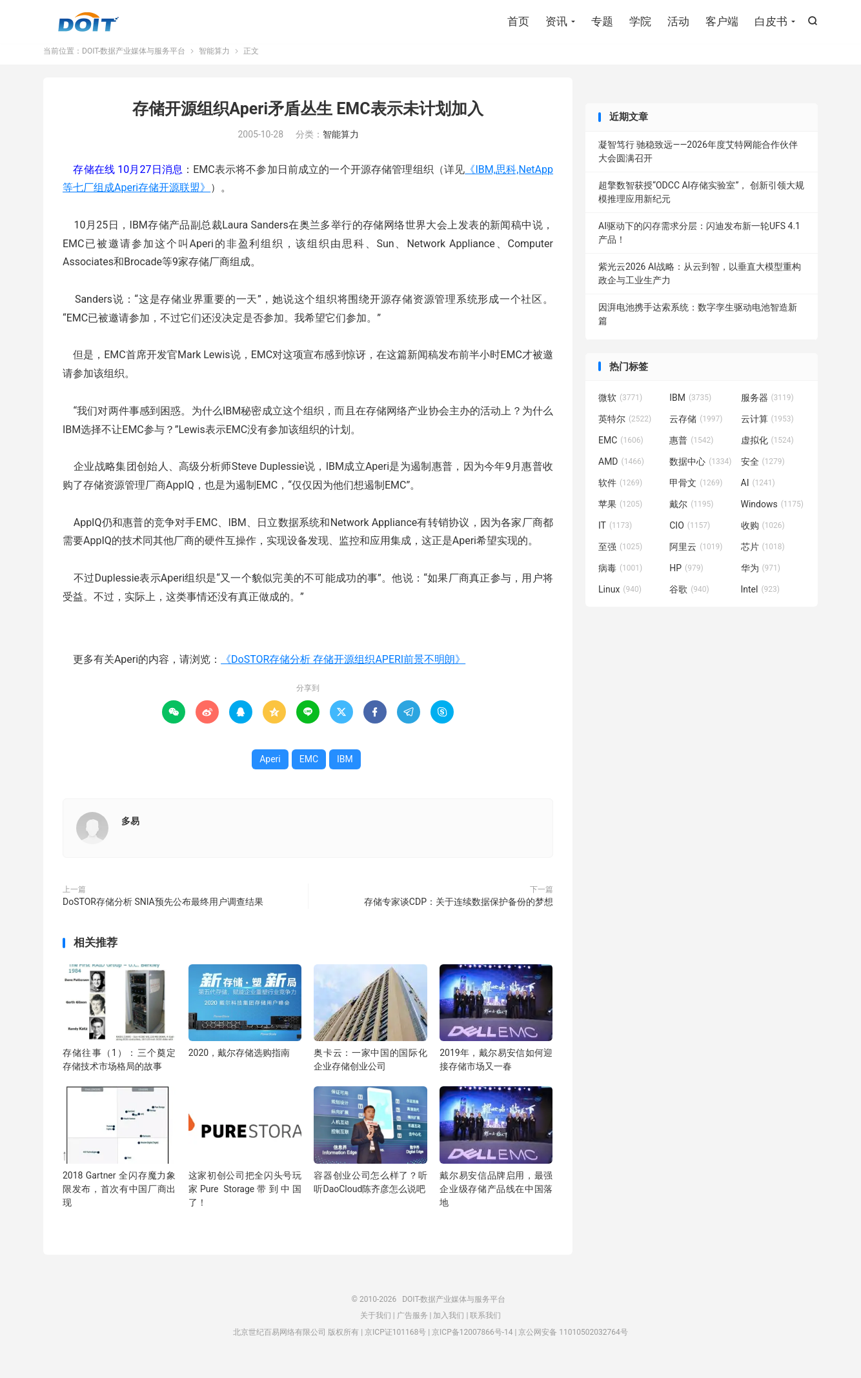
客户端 (721, 22)
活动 (678, 22)
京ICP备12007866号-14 (472, 1341)
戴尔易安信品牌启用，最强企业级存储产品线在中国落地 (496, 1198)
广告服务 (412, 1325)
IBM (345, 769)
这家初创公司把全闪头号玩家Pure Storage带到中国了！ (244, 1198)
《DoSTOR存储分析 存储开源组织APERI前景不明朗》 (343, 669)
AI (758, 492)
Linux (620, 599)
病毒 (620, 577)
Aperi (270, 769)
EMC (308, 769)
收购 (763, 535)
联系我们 (485, 1325)
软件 (620, 492)
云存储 (695, 428)
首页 (518, 22)
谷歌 (689, 599)
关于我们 (375, 1325)
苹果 (620, 514)
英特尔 (624, 428)
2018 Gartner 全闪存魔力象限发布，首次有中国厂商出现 (119, 1198)
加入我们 (448, 1325)
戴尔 (691, 514)
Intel (760, 599)
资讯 (556, 22)
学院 (640, 22)
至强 (620, 556)
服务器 (767, 407)
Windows (772, 514)
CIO (689, 535)
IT (615, 535)
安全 (763, 471)
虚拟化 (767, 450)
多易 (130, 831)
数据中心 (700, 471)
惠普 (691, 450)
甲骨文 (695, 492)
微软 (620, 407)
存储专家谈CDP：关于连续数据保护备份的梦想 (458, 911)
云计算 (767, 428)
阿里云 (695, 556)
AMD (621, 471)
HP (686, 577)
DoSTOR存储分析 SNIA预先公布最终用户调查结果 (163, 911)
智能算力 (214, 60)
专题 (602, 22)
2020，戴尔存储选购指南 (239, 1062)
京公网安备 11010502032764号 (572, 1341)
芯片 (763, 556)
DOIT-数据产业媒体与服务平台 (88, 23)
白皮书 (771, 22)
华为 (761, 577)
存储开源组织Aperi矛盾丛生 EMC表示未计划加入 (307, 118)
